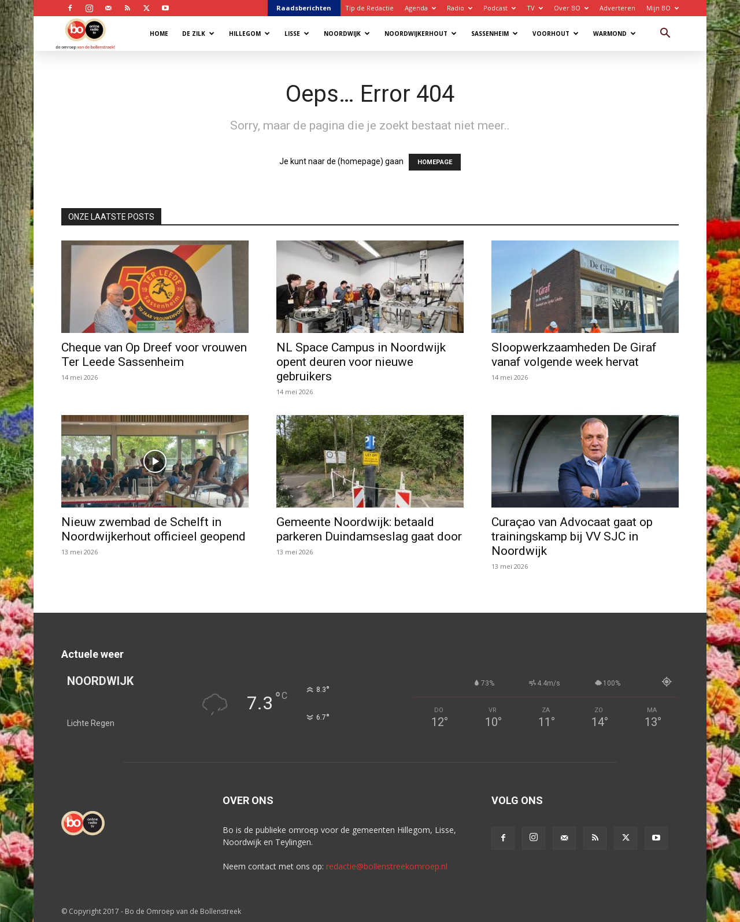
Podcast (499, 7)
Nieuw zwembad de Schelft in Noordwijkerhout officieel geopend (153, 529)
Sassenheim (494, 33)
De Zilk (198, 33)
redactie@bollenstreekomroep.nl (386, 866)
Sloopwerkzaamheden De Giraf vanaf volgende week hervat (574, 354)
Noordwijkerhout (420, 33)
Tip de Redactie (369, 7)
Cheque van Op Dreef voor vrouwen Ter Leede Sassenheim (154, 354)
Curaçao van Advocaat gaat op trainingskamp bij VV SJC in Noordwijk (572, 536)
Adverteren (617, 7)
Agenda (420, 7)
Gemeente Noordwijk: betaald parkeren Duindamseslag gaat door (369, 529)
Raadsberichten (303, 7)
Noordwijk (347, 33)
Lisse (296, 33)
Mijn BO (662, 7)
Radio (459, 7)
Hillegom (249, 33)
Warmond (614, 33)
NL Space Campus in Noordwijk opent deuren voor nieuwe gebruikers (361, 361)
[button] (665, 34)
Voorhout (555, 33)
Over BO (571, 7)
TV (535, 7)
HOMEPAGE (434, 162)
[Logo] (91, 33)
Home (159, 33)
